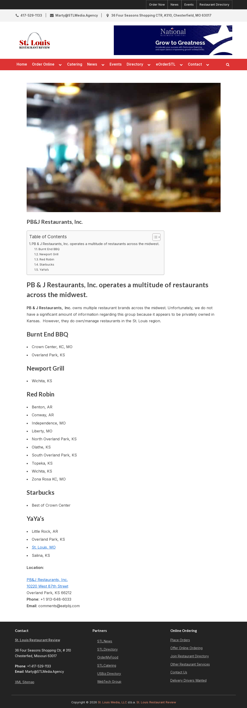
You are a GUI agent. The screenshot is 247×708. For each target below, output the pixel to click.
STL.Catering (106, 665)
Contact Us (178, 672)
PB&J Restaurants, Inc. (47, 579)
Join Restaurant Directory (189, 656)
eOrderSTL (165, 64)
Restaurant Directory (214, 4)
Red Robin (46, 259)
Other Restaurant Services (190, 664)
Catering (74, 64)
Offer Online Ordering (186, 648)
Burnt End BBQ (49, 249)
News (175, 4)
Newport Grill (48, 254)
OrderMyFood (107, 657)
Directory (135, 64)
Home (22, 64)
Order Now (157, 4)
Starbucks (46, 264)
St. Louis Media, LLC (112, 702)
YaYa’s (44, 269)
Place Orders (180, 640)
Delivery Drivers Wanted (188, 680)
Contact (195, 64)
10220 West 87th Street (47, 586)
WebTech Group (109, 681)
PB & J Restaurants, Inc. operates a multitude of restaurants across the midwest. (95, 244)
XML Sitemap (24, 682)
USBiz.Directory (109, 674)
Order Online (43, 64)
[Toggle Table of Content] (154, 237)
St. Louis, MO (44, 547)
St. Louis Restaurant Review (37, 640)
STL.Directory (107, 649)
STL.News (104, 641)
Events (189, 4)
